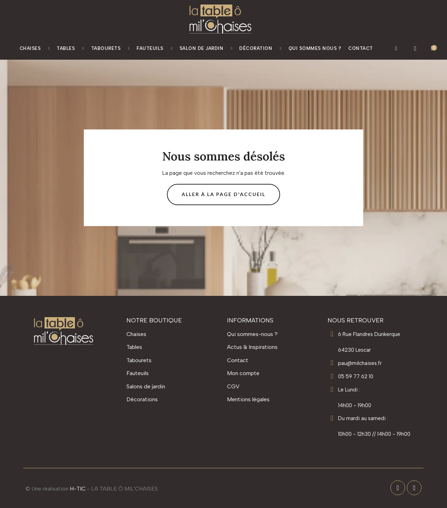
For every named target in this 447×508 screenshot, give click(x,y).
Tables (70, 48)
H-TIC (78, 488)
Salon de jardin (206, 48)
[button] (396, 48)
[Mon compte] (415, 48)
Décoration (260, 48)
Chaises (35, 48)
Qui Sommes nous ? (315, 48)
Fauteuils (155, 48)
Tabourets (110, 48)
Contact (360, 48)
